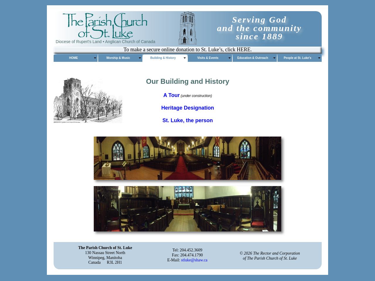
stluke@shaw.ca (194, 260)
